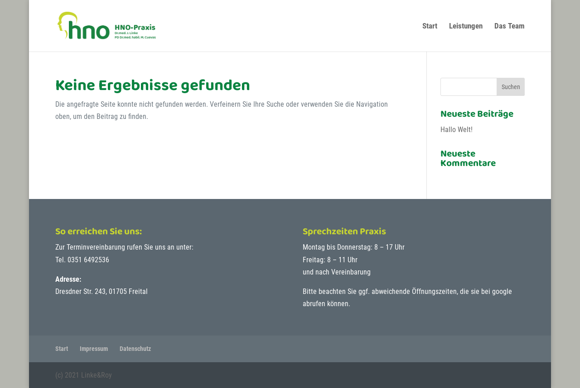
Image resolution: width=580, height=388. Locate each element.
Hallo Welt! (456, 129)
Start (429, 26)
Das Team (509, 26)
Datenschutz (135, 348)
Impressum (94, 348)
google (502, 291)
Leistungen (466, 26)
